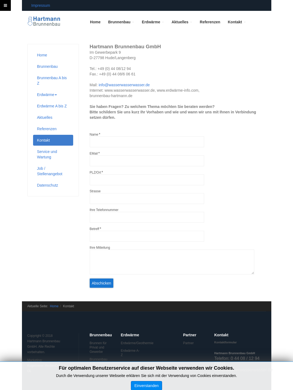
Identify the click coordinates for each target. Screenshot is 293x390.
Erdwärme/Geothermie (131, 343)
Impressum (40, 5)
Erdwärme (153, 22)
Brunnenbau (121, 22)
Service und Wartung (47, 154)
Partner (188, 343)
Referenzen (210, 22)
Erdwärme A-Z (130, 353)
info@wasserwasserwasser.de (124, 85)
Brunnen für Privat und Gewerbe (98, 347)
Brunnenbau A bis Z (52, 80)
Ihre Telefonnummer (104, 210)
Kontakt (237, 22)
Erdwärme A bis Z (52, 106)
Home (95, 22)
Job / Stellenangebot (49, 171)
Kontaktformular (225, 342)
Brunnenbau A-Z (98, 361)
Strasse (95, 191)
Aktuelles (182, 22)
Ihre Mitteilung (100, 248)
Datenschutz (47, 185)
